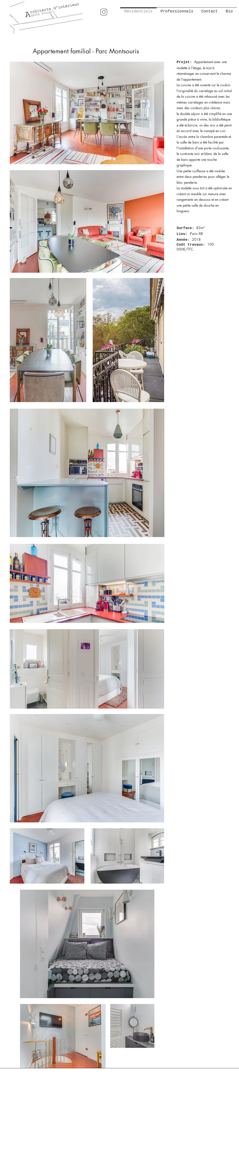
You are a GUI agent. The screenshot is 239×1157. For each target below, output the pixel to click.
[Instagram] (104, 12)
